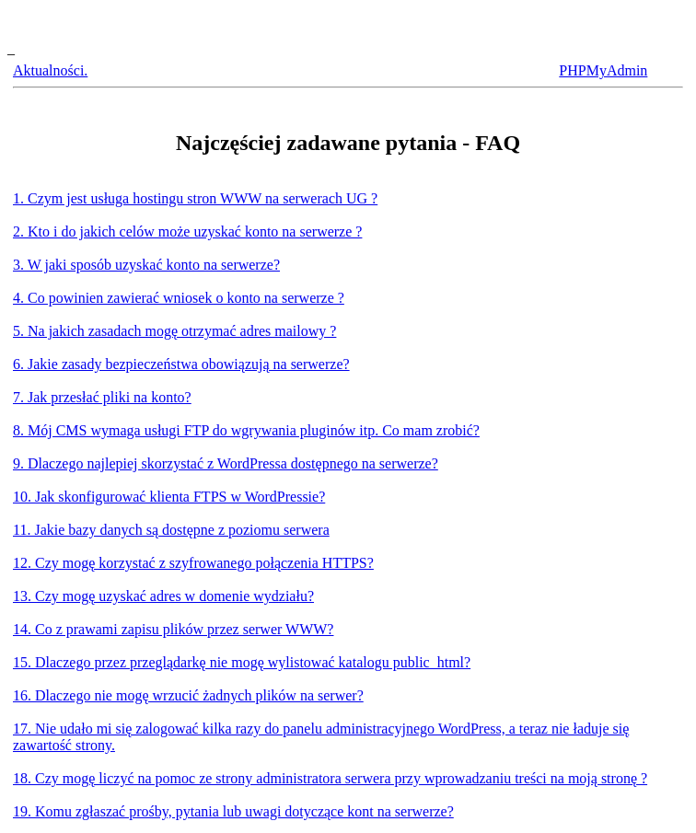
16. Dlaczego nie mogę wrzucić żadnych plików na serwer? (188, 695)
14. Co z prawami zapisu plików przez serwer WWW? (173, 629)
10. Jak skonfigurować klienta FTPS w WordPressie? (169, 496)
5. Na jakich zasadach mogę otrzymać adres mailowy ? (174, 331)
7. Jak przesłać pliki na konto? (102, 397)
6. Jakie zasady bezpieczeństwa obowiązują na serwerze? (181, 364)
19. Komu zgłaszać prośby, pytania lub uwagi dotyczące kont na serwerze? (233, 811)
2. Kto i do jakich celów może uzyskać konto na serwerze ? (187, 231)
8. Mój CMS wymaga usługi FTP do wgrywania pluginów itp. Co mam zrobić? (246, 430)
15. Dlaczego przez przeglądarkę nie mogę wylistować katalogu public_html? (241, 662)
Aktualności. (50, 70)
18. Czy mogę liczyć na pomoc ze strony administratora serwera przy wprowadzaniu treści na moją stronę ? (330, 778)
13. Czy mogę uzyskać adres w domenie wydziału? (163, 596)
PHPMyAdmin (603, 70)
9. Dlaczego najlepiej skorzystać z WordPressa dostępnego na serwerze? (225, 463)
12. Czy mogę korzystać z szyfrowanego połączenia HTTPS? (193, 563)
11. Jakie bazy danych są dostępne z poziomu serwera (171, 530)
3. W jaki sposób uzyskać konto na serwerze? (146, 264)
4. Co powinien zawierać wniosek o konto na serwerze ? (178, 298)
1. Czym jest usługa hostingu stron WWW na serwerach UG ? (195, 198)
